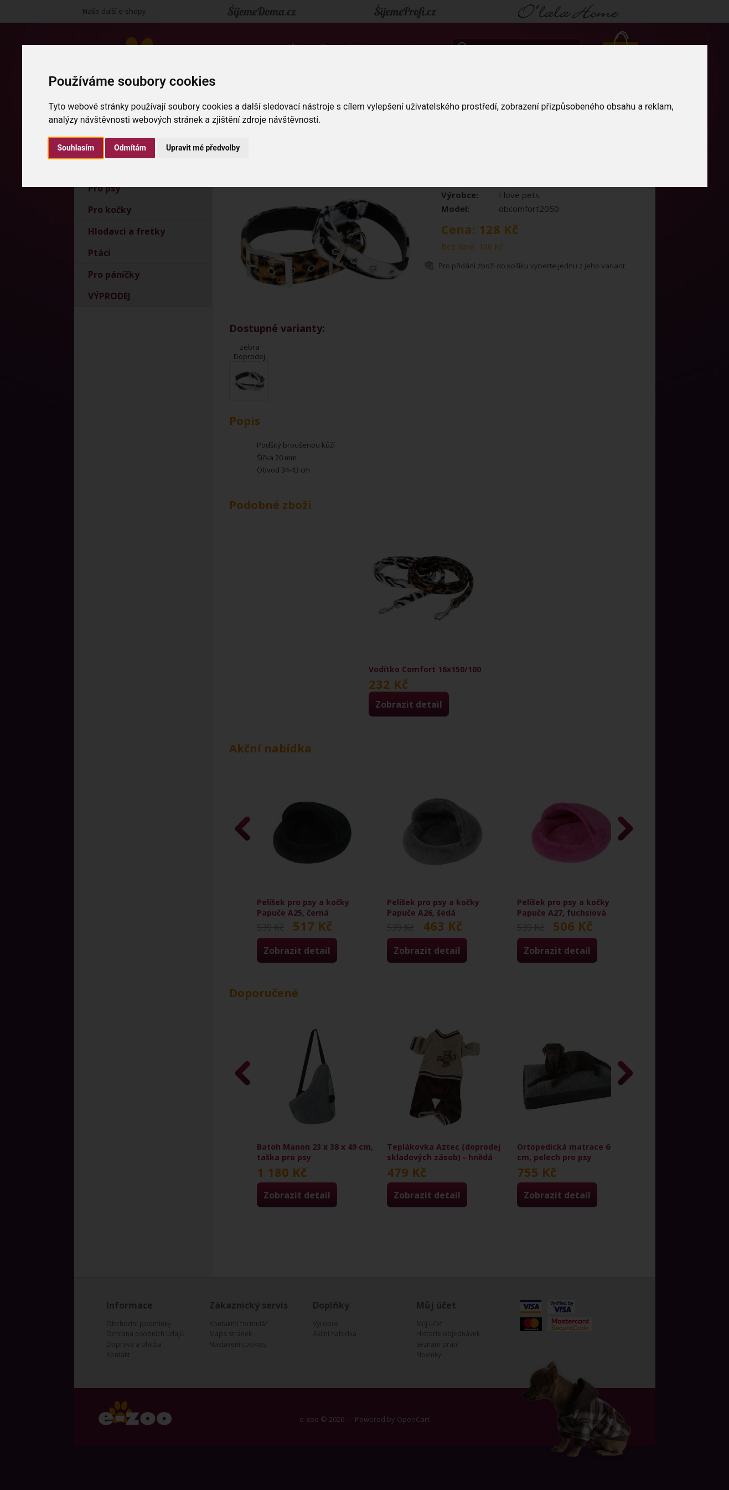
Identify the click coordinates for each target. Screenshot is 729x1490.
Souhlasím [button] (76, 147)
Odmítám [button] (130, 147)
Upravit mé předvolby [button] (203, 147)
